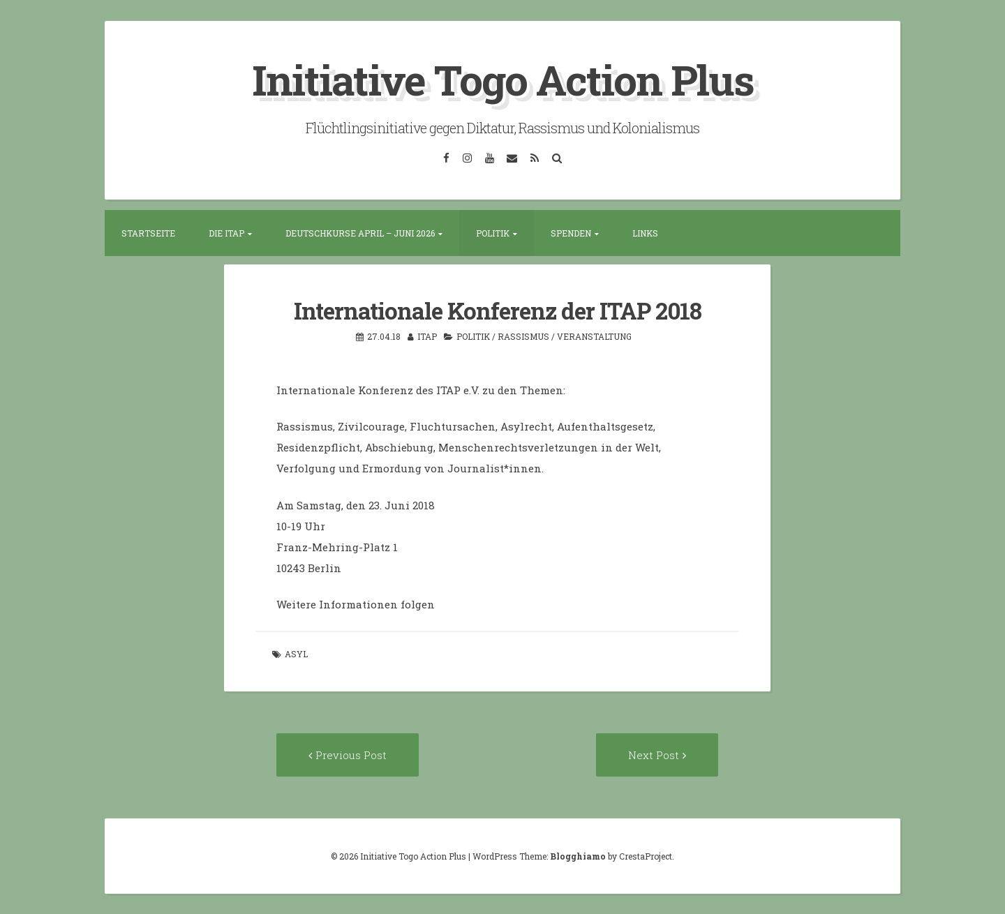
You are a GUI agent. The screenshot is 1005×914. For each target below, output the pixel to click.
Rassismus (523, 335)
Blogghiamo (578, 855)
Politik (492, 233)
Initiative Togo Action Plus (503, 79)
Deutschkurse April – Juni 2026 (360, 233)
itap (427, 335)
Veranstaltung (594, 335)
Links (645, 233)
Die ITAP (226, 233)
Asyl (296, 653)
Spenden (571, 233)
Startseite (148, 233)
